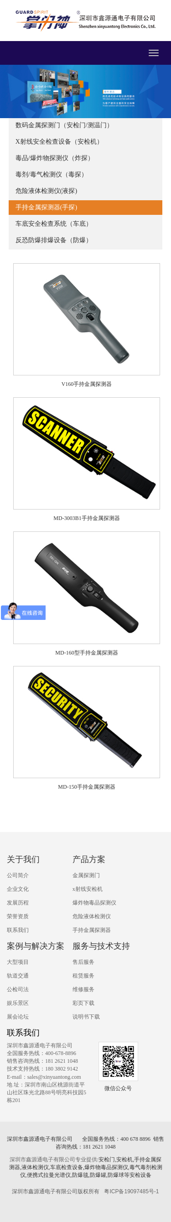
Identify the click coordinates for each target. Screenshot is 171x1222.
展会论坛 (18, 1017)
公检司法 (18, 989)
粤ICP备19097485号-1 (131, 1191)
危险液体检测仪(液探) (46, 190)
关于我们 (23, 859)
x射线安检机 (88, 889)
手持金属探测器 (92, 930)
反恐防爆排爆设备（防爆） (54, 240)
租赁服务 (83, 975)
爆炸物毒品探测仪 (94, 903)
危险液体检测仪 (92, 916)
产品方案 (89, 859)
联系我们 (18, 930)
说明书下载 (86, 1017)
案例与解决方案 (35, 946)
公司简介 (18, 875)
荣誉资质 (18, 916)
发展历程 (18, 903)
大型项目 (18, 962)
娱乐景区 (18, 1003)
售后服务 (83, 962)
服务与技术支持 (101, 946)
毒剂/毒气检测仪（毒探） (52, 174)
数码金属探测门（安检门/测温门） (64, 125)
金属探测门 (86, 875)
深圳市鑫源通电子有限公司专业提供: (54, 1159)
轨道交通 (18, 975)
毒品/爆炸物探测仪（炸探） (55, 158)
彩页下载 (83, 1003)
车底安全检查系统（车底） (54, 223)
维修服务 (83, 989)
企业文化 (18, 889)
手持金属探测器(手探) (46, 207)
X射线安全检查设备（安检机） (59, 141)
